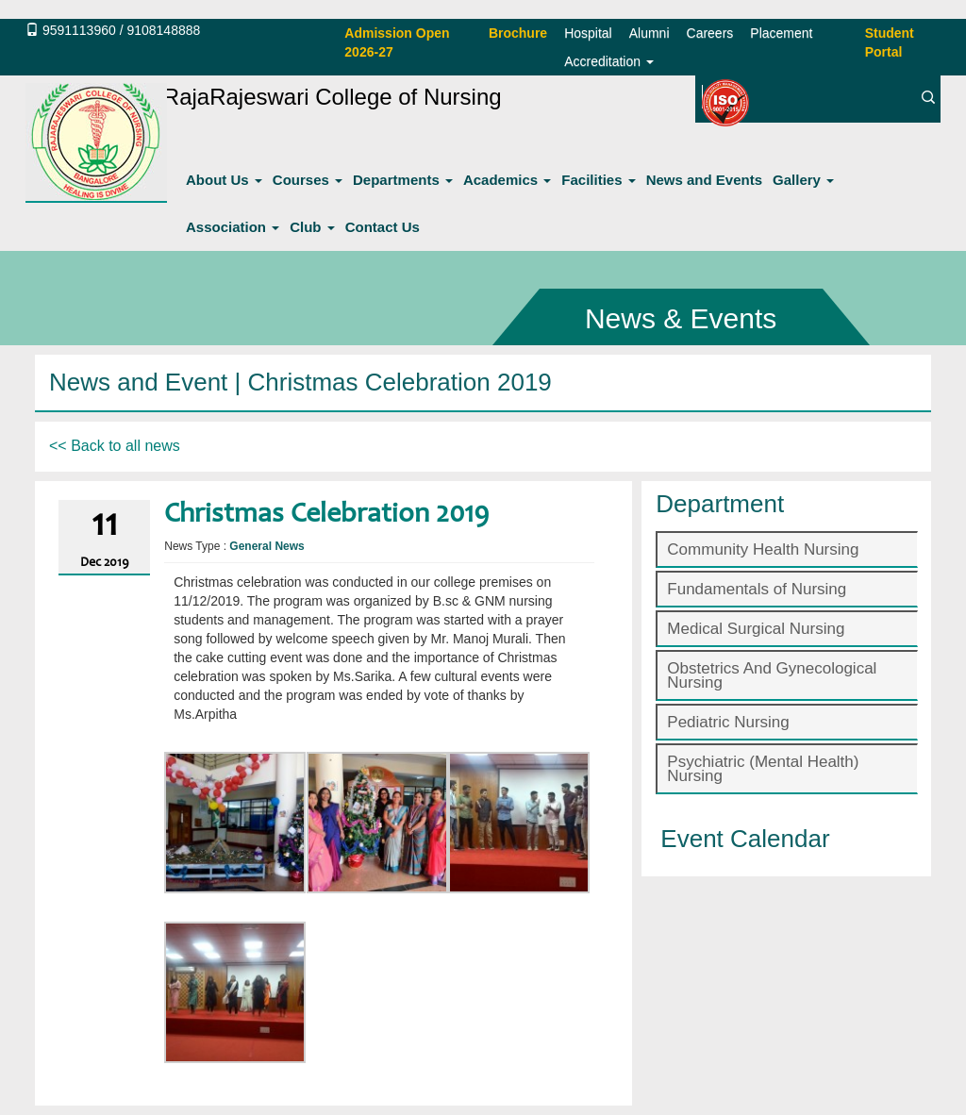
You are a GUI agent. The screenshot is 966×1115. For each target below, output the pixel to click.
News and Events (704, 180)
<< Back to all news (114, 446)
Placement (781, 33)
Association (232, 227)
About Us (224, 180)
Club (312, 227)
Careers (710, 33)
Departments (403, 180)
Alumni (649, 33)
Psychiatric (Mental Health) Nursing (762, 769)
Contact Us (382, 227)
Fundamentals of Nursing (756, 589)
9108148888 (163, 30)
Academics (507, 180)
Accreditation (609, 61)
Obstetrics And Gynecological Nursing (771, 675)
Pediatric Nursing (728, 722)
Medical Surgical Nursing (755, 629)
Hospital (588, 33)
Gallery (803, 180)
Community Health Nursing (762, 549)
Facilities (598, 180)
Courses (307, 180)
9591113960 (79, 30)
